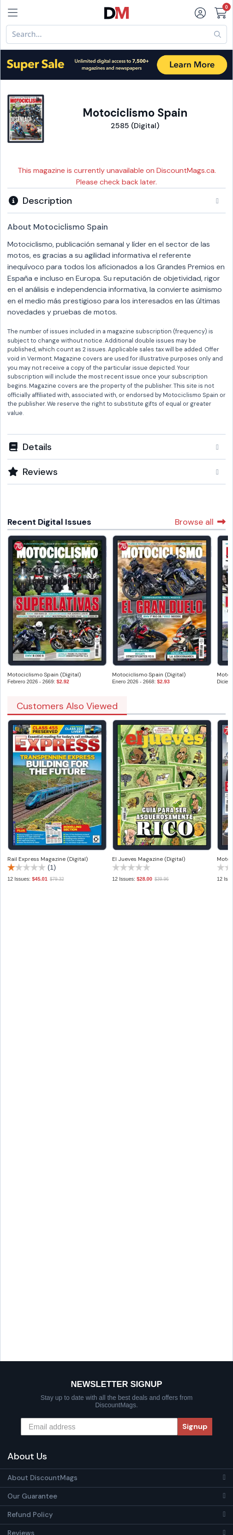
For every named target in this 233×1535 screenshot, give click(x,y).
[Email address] (99, 1426)
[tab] (116, 200)
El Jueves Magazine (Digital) (148, 859)
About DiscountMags (42, 1477)
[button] (116, 201)
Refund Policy (30, 1514)
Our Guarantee (32, 1496)
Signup (195, 1426)
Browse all (200, 521)
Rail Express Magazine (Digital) (47, 859)
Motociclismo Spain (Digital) (44, 674)
